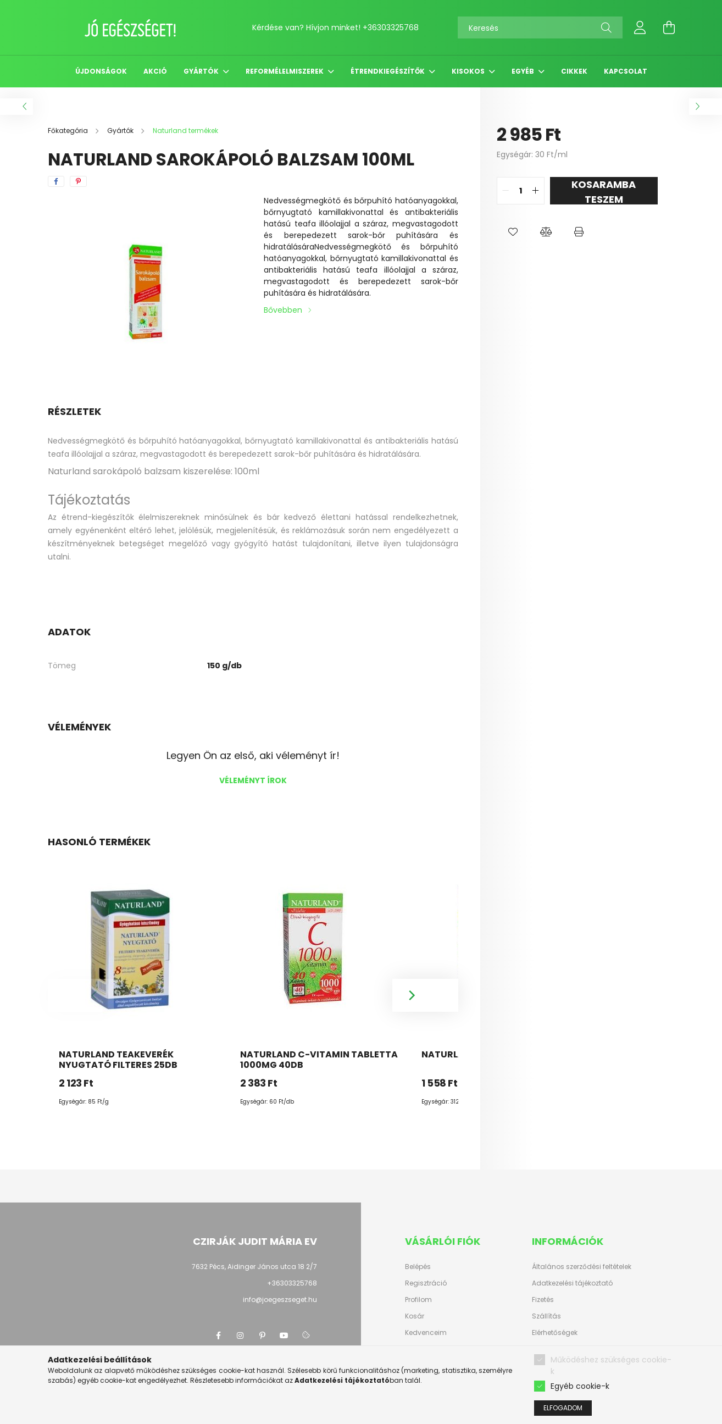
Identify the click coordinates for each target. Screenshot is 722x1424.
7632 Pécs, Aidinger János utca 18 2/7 (254, 1266)
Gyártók (202, 71)
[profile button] (640, 27)
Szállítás (546, 1316)
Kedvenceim (426, 1333)
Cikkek (574, 71)
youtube (284, 1336)
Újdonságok (101, 71)
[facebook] (56, 181)
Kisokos (469, 71)
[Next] (425, 995)
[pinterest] (78, 181)
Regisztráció (426, 1283)
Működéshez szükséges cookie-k (611, 1366)
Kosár (414, 1316)
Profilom (418, 1300)
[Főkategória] (69, 130)
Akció (155, 71)
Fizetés (543, 1300)
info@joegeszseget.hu (280, 1299)
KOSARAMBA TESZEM (603, 191)
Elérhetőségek (554, 1333)
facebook (218, 1336)
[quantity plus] (535, 190)
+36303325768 (391, 27)
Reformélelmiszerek (285, 71)
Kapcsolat (625, 71)
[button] (513, 232)
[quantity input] (520, 191)
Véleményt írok (253, 780)
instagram (240, 1336)
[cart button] (669, 27)
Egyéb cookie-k (580, 1386)
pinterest (262, 1336)
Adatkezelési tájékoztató (572, 1283)
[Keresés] (540, 27)
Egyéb (524, 71)
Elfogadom (562, 1408)
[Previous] (81, 995)
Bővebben (283, 309)
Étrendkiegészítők (388, 71)
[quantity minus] (505, 190)
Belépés (418, 1267)
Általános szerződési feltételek (581, 1267)
